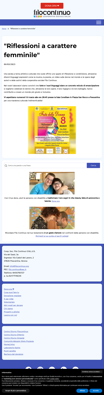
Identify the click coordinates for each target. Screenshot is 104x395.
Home (4, 29)
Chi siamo (8, 308)
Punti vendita (10, 351)
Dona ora (56, 201)
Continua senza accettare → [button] (92, 372)
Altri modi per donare (13, 305)
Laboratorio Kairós (12, 347)
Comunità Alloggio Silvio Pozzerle (19, 341)
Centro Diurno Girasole (14, 338)
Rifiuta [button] (82, 391)
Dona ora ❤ (9, 289)
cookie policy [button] (54, 379)
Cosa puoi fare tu (11, 292)
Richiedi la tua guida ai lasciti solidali (52, 236)
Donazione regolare (12, 295)
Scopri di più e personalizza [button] (15, 391)
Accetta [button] (96, 391)
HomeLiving (9, 344)
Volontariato (9, 302)
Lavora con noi (10, 315)
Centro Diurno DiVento (14, 335)
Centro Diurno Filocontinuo (16, 331)
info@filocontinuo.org (19, 266)
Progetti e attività (11, 312)
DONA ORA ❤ (52, 5)
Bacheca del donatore (13, 354)
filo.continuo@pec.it (17, 269)
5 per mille (8, 299)
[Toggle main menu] (52, 22)
